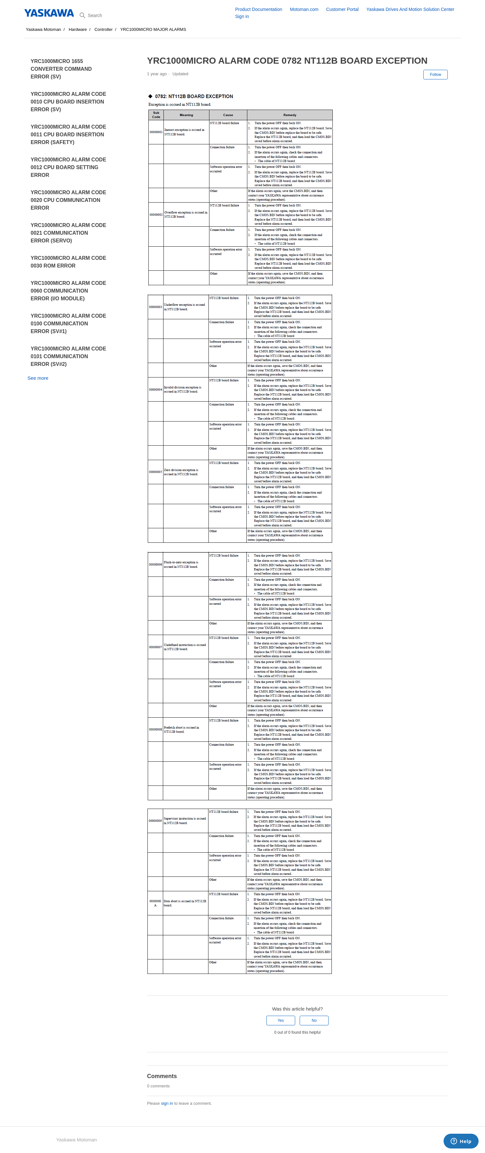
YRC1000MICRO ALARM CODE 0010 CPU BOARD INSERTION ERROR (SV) (68, 101)
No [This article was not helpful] (314, 1020)
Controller (103, 29)
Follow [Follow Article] (435, 74)
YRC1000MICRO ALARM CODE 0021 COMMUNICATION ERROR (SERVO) (68, 232)
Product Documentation (258, 9)
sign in (167, 1103)
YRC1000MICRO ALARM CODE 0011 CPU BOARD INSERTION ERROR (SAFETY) (68, 134)
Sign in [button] (242, 16)
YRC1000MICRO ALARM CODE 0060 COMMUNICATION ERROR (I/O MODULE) (68, 290)
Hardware (78, 29)
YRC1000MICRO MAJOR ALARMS (153, 29)
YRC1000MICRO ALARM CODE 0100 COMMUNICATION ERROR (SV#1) (68, 323)
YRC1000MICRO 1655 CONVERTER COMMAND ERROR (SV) (61, 69)
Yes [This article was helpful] (281, 1020)
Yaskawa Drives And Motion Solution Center (410, 9)
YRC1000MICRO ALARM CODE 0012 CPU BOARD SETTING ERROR (68, 167)
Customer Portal (342, 9)
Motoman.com (304, 9)
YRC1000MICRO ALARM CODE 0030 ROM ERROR (68, 261)
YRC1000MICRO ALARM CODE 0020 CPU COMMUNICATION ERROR (68, 200)
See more (38, 378)
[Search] (155, 15)
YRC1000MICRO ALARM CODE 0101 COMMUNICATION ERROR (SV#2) (68, 356)
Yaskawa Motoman (43, 29)
